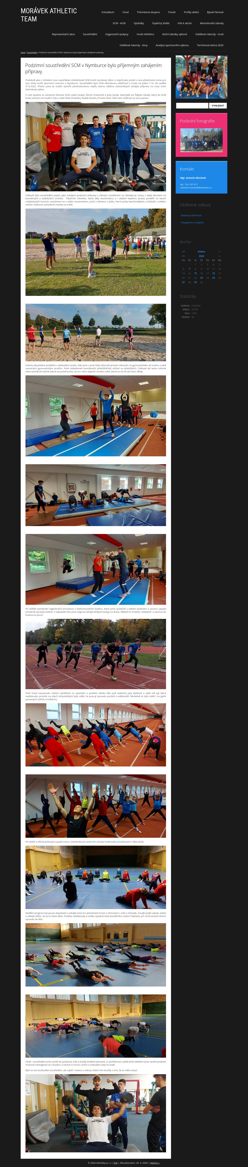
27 (183, 282)
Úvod (125, 12)
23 (201, 277)
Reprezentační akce (63, 34)
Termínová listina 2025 (210, 45)
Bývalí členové (215, 12)
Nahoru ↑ (155, 1162)
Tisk (115, 1162)
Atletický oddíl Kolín (191, 215)
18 (213, 273)
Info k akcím (185, 23)
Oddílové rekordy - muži (209, 34)
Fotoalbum (108, 12)
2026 (201, 256)
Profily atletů (191, 12)
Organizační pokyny (116, 34)
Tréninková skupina (148, 12)
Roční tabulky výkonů (174, 34)
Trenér (172, 12)
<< (183, 251)
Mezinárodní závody (212, 23)
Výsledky (139, 23)
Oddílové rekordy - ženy (134, 45)
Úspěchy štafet (160, 23)
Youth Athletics (145, 34)
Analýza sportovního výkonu (172, 45)
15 (195, 273)
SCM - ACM (119, 23)
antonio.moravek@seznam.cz (196, 187)
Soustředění (90, 34)
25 (213, 277)
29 (195, 282)
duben (201, 251)
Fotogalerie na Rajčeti (192, 222)
